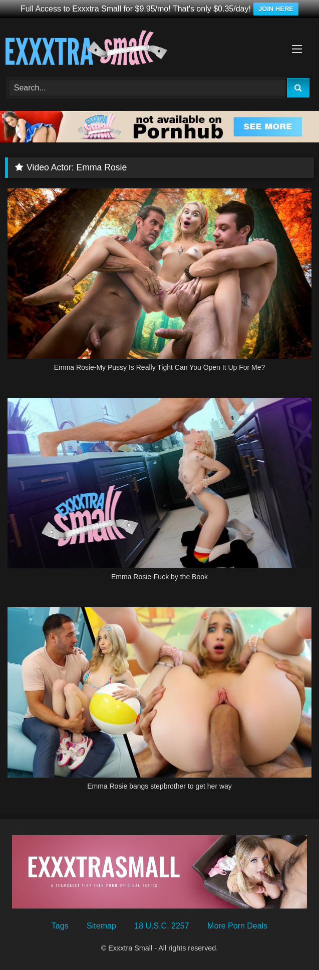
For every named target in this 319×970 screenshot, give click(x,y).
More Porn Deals (237, 926)
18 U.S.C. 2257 (161, 926)
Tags (60, 926)
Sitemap (101, 926)
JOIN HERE (275, 8)
